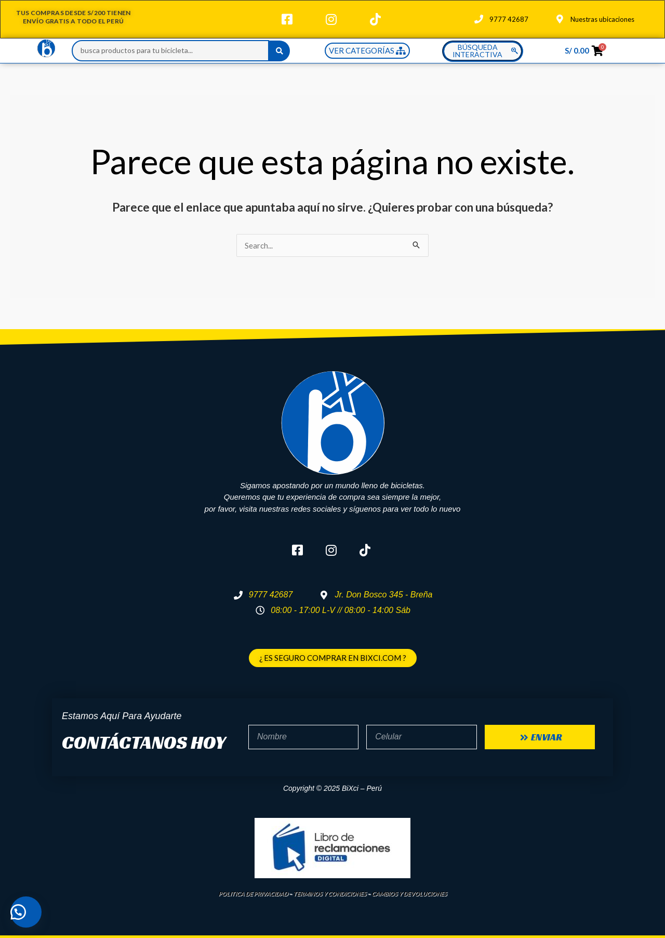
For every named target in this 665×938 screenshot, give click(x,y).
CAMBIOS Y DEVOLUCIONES (409, 893)
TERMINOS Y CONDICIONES (329, 893)
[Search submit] (279, 51)
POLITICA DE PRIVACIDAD (253, 893)
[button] (26, 912)
